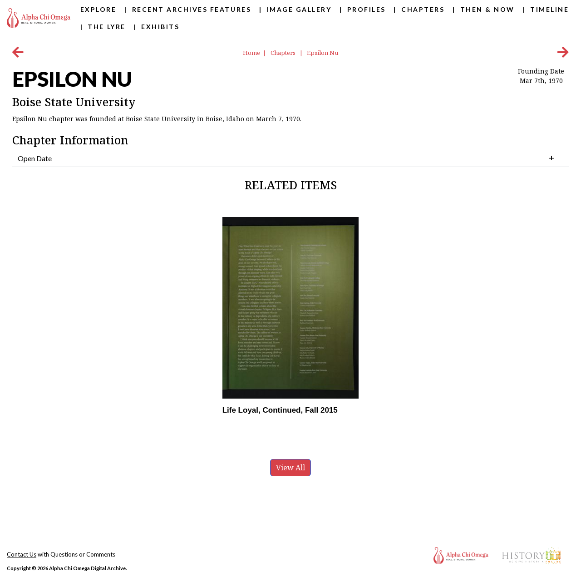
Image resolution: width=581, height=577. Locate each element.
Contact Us (21, 554)
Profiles (366, 9)
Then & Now (487, 9)
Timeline (549, 9)
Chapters (422, 9)
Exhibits (160, 26)
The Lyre (106, 26)
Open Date (35, 158)
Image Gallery (298, 9)
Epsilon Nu (322, 53)
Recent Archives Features (191, 9)
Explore (98, 9)
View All (290, 468)
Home (251, 53)
